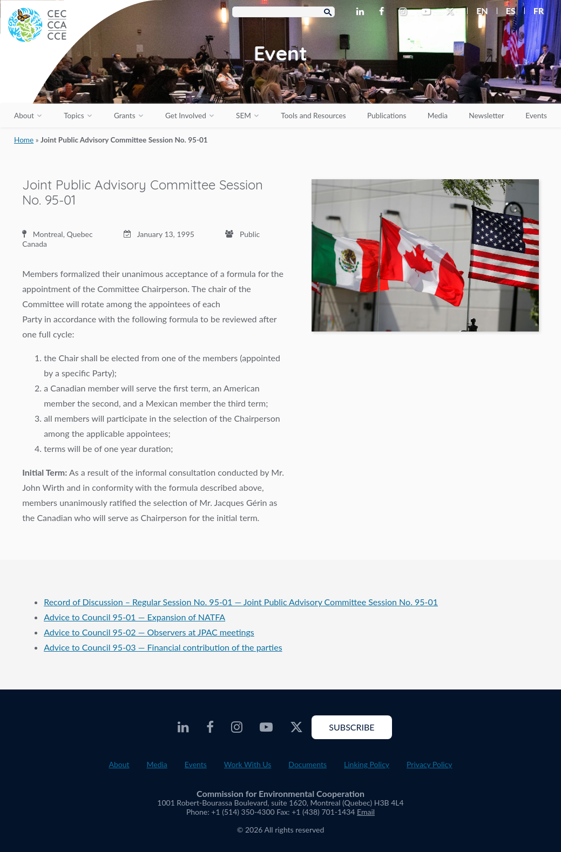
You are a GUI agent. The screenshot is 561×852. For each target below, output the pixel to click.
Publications (386, 115)
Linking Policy (366, 764)
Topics (74, 115)
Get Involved (185, 115)
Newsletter (486, 115)
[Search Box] (283, 11)
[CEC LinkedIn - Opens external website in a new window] (362, 11)
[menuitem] (477, 11)
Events (536, 115)
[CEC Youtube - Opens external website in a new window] (428, 11)
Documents (307, 764)
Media (438, 115)
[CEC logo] (81, 81)
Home (23, 140)
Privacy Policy (429, 764)
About (24, 115)
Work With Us (248, 764)
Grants (125, 115)
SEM (243, 115)
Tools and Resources (313, 115)
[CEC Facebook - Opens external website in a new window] (384, 11)
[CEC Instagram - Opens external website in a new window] (405, 11)
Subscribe (351, 727)
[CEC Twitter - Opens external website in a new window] (452, 11)
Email (366, 811)
